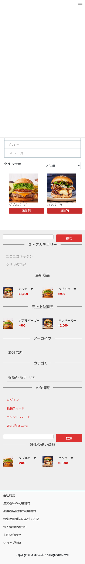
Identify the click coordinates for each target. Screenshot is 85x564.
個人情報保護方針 (15, 527)
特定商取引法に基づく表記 (21, 519)
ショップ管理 (12, 543)
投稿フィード (16, 408)
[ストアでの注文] (62, 165)
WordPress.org (17, 425)
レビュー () (15, 153)
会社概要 (9, 495)
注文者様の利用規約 (16, 503)
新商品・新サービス (21, 377)
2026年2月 (15, 352)
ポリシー (13, 144)
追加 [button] (24, 210)
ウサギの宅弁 (16, 264)
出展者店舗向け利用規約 (19, 511)
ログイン (13, 400)
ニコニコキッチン (19, 256)
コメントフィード (19, 417)
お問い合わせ (12, 535)
